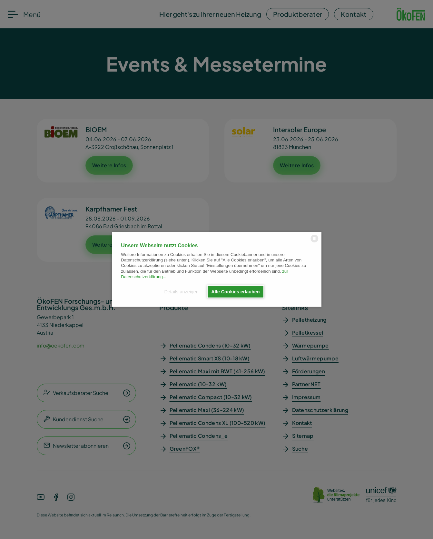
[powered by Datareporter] (314, 242)
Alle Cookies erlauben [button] (235, 291)
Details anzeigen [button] (181, 291)
